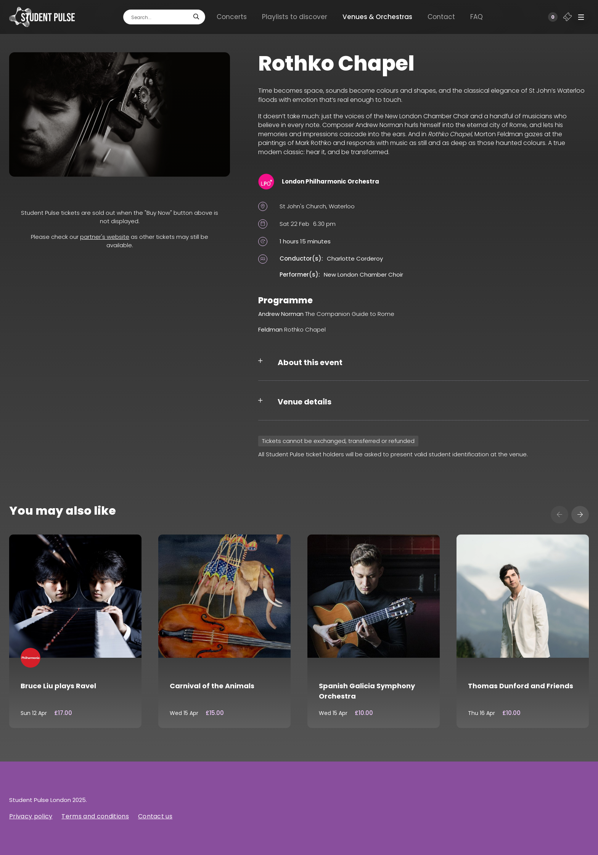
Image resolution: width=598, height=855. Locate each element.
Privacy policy (30, 816)
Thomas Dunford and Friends (520, 686)
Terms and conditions (95, 816)
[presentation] (559, 514)
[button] (581, 17)
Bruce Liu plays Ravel (58, 686)
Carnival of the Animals (212, 686)
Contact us (155, 816)
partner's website (104, 237)
